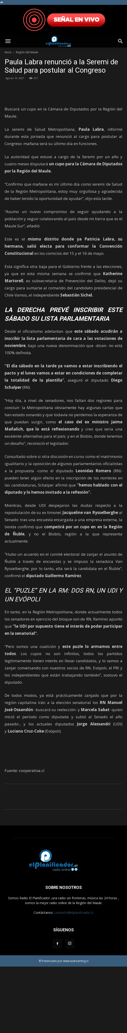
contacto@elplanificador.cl (73, 979)
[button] (7, 41)
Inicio (8, 52)
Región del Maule (27, 52)
